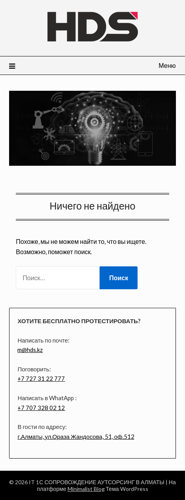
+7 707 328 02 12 (41, 407)
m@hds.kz (30, 349)
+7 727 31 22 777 (41, 378)
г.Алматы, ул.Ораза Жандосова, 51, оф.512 (75, 436)
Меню (167, 65)
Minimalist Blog (86, 488)
